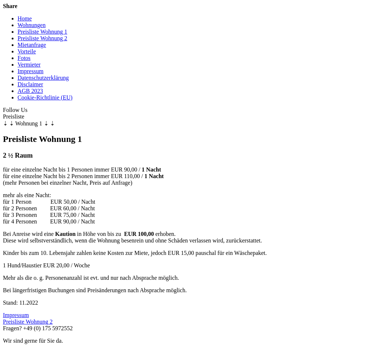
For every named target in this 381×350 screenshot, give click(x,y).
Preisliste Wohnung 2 (42, 38)
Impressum (30, 71)
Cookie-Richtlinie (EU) (45, 97)
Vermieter (29, 64)
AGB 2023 (30, 91)
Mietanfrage (32, 45)
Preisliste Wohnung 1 (42, 32)
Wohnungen (32, 25)
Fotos (24, 58)
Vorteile (27, 51)
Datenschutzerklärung (43, 78)
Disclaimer (30, 84)
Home (25, 18)
